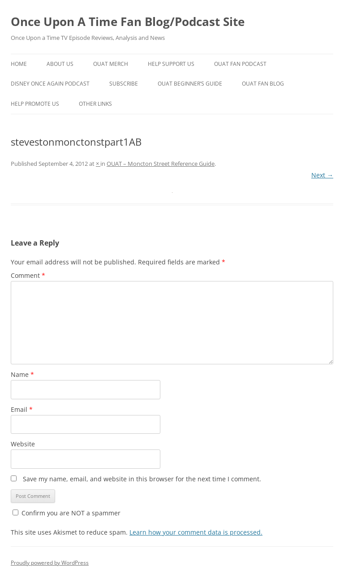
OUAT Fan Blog (263, 83)
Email (22, 409)
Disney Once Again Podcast (50, 83)
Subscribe (123, 83)
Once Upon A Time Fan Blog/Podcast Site (128, 21)
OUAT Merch (110, 64)
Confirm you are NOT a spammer (66, 513)
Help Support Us (171, 64)
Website (23, 444)
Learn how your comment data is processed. (195, 532)
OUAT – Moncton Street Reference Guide (161, 164)
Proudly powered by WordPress (50, 562)
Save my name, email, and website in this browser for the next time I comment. (142, 479)
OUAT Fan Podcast (240, 64)
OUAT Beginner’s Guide (190, 83)
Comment (28, 275)
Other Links (95, 104)
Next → (322, 175)
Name (22, 374)
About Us (60, 64)
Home (19, 64)
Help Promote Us (35, 104)
